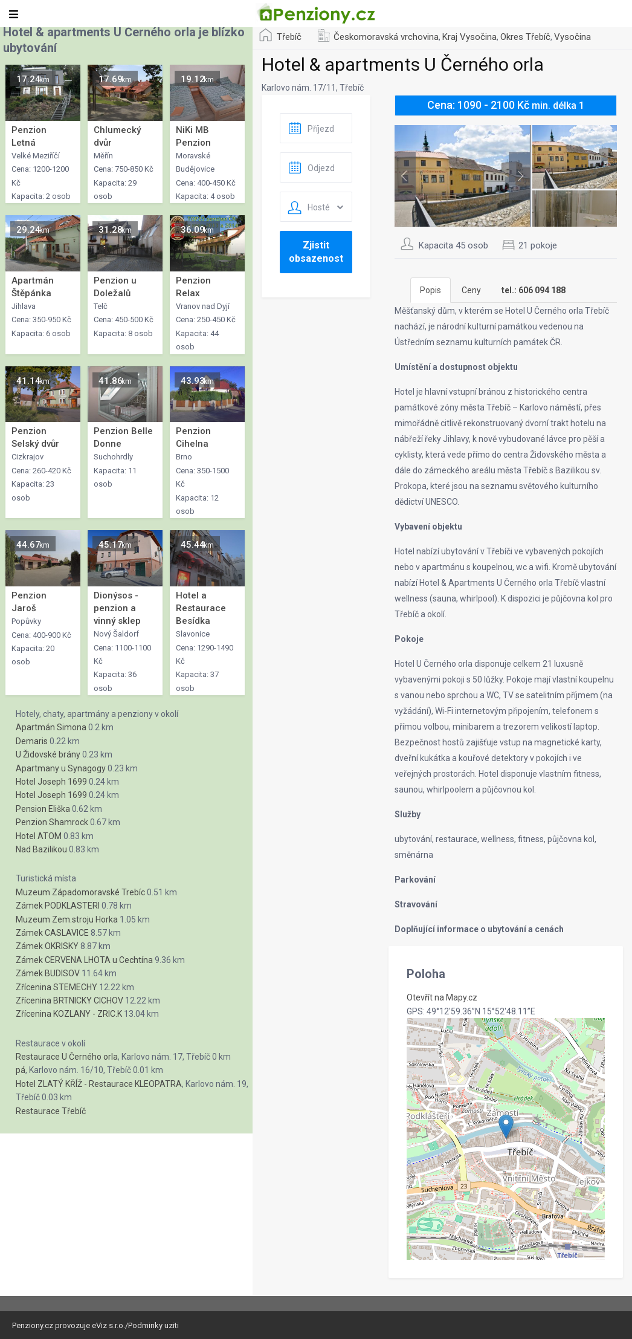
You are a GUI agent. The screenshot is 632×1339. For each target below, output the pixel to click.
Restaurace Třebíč (51, 1111)
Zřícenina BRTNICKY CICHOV (69, 1000)
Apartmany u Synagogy (61, 768)
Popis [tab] (430, 290)
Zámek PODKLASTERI (58, 905)
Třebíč (289, 36)
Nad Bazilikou (41, 849)
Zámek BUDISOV (48, 973)
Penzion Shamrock (52, 822)
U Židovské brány (48, 754)
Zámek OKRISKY (47, 946)
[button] (506, 1126)
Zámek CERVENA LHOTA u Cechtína (84, 960)
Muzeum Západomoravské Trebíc (80, 892)
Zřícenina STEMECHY (56, 987)
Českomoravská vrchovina (386, 36)
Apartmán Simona (51, 727)
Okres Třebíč (525, 36)
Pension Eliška (43, 809)
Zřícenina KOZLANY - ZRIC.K (69, 1014)
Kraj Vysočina (469, 36)
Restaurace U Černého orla (67, 1057)
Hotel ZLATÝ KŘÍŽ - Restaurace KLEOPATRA (99, 1084)
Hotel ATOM (39, 836)
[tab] (533, 290)
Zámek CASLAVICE (52, 933)
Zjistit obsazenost (316, 251)
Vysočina (572, 36)
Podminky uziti (153, 1325)
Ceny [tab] (471, 290)
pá (20, 1070)
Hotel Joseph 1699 (51, 781)
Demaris (32, 741)
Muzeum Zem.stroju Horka (67, 919)
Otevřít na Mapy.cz (442, 997)
